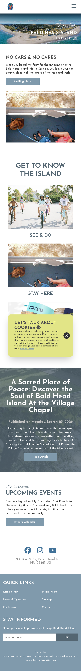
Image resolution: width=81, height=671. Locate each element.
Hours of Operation (14, 599)
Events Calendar (24, 522)
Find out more (27, 349)
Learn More (66, 38)
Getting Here (22, 81)
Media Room (49, 592)
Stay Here (40, 293)
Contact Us (48, 607)
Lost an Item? (11, 592)
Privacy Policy (40, 652)
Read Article (40, 456)
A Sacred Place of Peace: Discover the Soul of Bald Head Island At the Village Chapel (40, 396)
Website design (31, 660)
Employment (10, 607)
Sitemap (47, 599)
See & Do (40, 235)
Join (66, 637)
